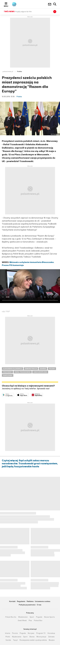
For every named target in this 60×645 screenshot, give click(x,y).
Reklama (30, 601)
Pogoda (39, 617)
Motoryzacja (41, 637)
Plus (30, 621)
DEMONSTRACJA (31, 369)
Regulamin (21, 601)
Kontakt (12, 601)
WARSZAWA (7, 375)
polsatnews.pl (8, 71)
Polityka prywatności (27, 605)
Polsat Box (38, 621)
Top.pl (15, 640)
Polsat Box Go (10, 617)
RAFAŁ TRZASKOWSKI (22, 372)
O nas (39, 605)
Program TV (41, 633)
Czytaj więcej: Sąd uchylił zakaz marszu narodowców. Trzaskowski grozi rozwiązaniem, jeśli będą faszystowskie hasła (30, 463)
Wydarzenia (16, 637)
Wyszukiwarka (55, 4)
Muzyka (52, 640)
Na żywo (31, 633)
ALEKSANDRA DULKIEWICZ (12, 369)
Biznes (32, 637)
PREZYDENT (7, 372)
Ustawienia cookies (42, 601)
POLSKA (52, 369)
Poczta (15, 633)
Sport (32, 617)
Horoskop (51, 633)
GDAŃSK (43, 369)
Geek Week (22, 621)
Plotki (7, 637)
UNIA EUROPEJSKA (40, 372)
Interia (7, 633)
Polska (19, 71)
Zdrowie (51, 637)
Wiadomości (23, 617)
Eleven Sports (49, 617)
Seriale (8, 640)
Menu (6, 6)
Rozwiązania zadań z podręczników (33, 640)
